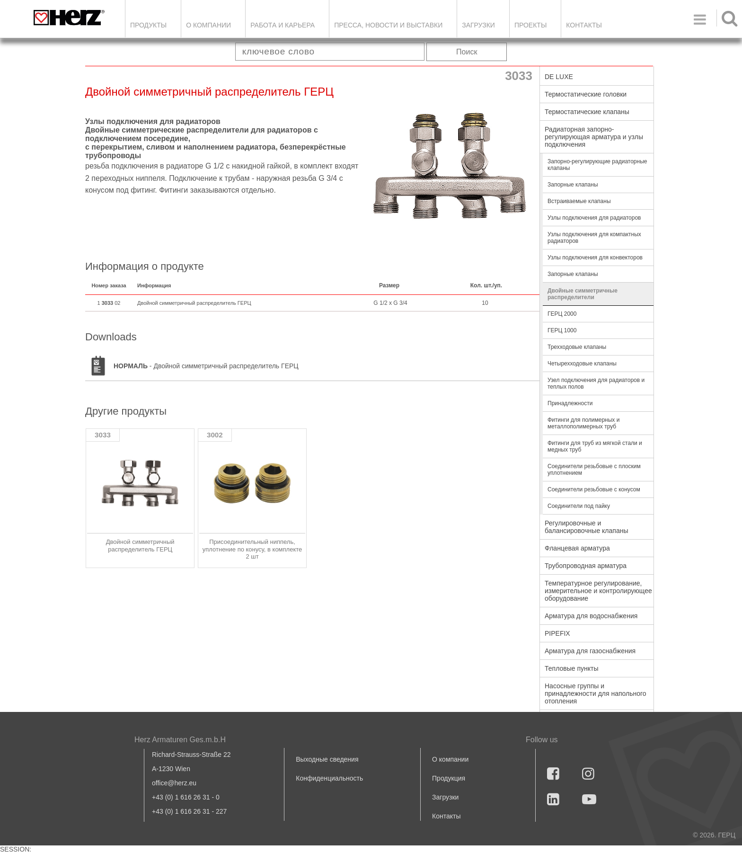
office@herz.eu (174, 783)
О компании (208, 25)
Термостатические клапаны (587, 112)
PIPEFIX (557, 633)
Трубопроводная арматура (586, 565)
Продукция (448, 778)
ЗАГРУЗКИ (478, 25)
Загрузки (445, 797)
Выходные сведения (327, 759)
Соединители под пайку (579, 506)
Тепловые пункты (572, 668)
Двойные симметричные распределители (583, 294)
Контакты (584, 25)
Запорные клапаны (573, 184)
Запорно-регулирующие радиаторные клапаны (597, 164)
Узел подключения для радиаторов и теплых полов (596, 383)
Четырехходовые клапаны (582, 363)
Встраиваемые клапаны (579, 201)
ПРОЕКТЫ (530, 25)
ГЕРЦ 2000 (562, 314)
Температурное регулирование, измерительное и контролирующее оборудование (598, 590)
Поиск (466, 52)
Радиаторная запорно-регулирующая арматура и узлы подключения (594, 136)
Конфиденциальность (329, 778)
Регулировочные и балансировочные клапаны (586, 526)
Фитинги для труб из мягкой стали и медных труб (595, 446)
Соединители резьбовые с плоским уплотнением (594, 469)
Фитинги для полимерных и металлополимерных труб (583, 423)
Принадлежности (570, 403)
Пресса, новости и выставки (388, 25)
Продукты (148, 25)
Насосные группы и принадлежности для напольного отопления (595, 693)
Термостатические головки (586, 94)
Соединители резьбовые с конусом (594, 489)
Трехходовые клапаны (577, 347)
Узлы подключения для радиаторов (594, 217)
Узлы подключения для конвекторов (595, 257)
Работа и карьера (282, 25)
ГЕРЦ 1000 (562, 330)
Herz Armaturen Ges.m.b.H (180, 740)
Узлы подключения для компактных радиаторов (594, 237)
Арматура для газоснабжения (590, 651)
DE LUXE (559, 76)
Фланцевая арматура (577, 548)
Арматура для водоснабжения (591, 616)
